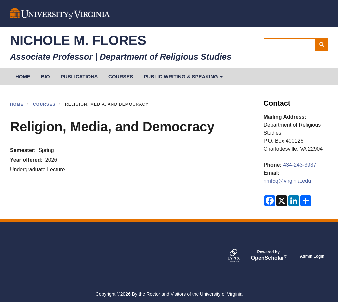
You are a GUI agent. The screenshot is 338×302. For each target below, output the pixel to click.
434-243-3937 (299, 165)
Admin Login (312, 256)
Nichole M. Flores (78, 40)
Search (323, 44)
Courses (120, 76)
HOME (22, 76)
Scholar (268, 255)
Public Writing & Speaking (183, 76)
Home (17, 104)
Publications (79, 76)
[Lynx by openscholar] (239, 256)
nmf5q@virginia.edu (287, 181)
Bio (45, 76)
